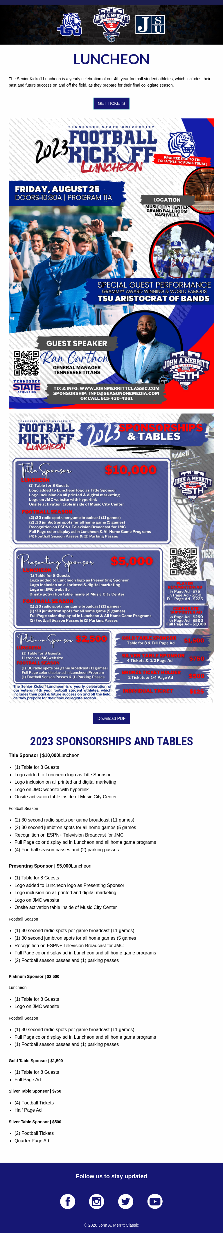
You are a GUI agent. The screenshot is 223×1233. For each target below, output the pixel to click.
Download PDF (112, 718)
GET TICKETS (111, 103)
